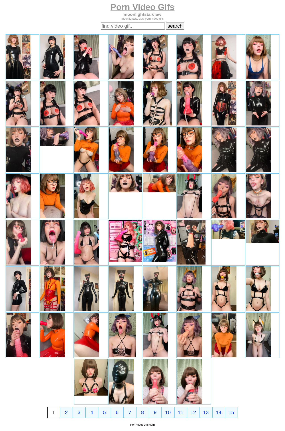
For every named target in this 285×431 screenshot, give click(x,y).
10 (168, 412)
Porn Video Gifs (142, 7)
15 (231, 412)
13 (206, 412)
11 (180, 412)
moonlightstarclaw (142, 14)
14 (219, 412)
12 (193, 412)
